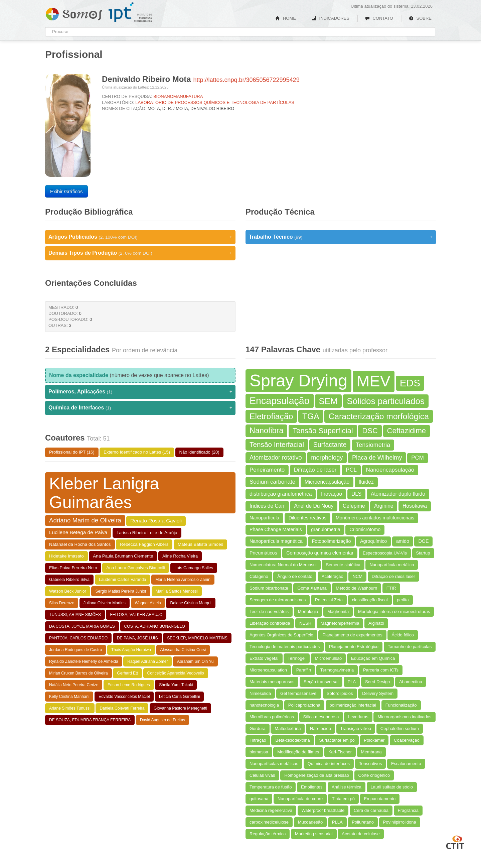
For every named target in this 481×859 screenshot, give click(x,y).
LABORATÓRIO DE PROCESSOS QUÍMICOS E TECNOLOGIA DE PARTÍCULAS (214, 102)
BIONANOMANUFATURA (178, 96)
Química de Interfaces (140, 408)
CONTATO (379, 18)
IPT (130, 12)
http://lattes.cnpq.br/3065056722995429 (246, 80)
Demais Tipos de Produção (140, 253)
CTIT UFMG (455, 841)
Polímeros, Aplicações (140, 392)
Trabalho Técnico (341, 237)
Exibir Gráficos (66, 191)
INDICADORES (330, 18)
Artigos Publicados (140, 237)
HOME (285, 18)
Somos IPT (74, 12)
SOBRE (420, 18)
